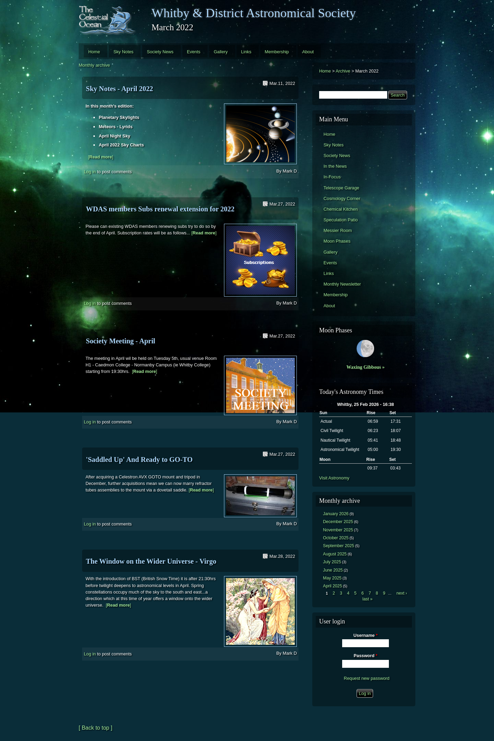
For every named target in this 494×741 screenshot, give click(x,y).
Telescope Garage (341, 187)
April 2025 (332, 586)
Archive (343, 71)
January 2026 (335, 513)
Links (246, 51)
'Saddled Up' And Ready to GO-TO (139, 459)
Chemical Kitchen (341, 209)
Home (94, 51)
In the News (335, 166)
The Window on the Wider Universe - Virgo (151, 561)
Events (193, 51)
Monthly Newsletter (342, 284)
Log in (90, 171)
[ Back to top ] (95, 728)
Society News (160, 51)
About (308, 51)
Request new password (367, 678)
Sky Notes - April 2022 (119, 88)
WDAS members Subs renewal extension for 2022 (160, 209)
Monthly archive (94, 65)
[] (100, 156)
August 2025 (335, 554)
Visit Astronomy (334, 477)
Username (365, 635)
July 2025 (332, 562)
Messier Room (338, 230)
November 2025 (338, 530)
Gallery (221, 51)
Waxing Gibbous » (365, 367)
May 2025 (332, 578)
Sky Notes (123, 51)
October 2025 (335, 537)
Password (366, 655)
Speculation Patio (341, 219)
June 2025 (333, 570)
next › (401, 593)
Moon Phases (337, 241)
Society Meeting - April (120, 341)
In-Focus (332, 176)
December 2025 (338, 521)
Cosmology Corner (342, 198)
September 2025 (338, 545)
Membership (277, 51)
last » (367, 599)
